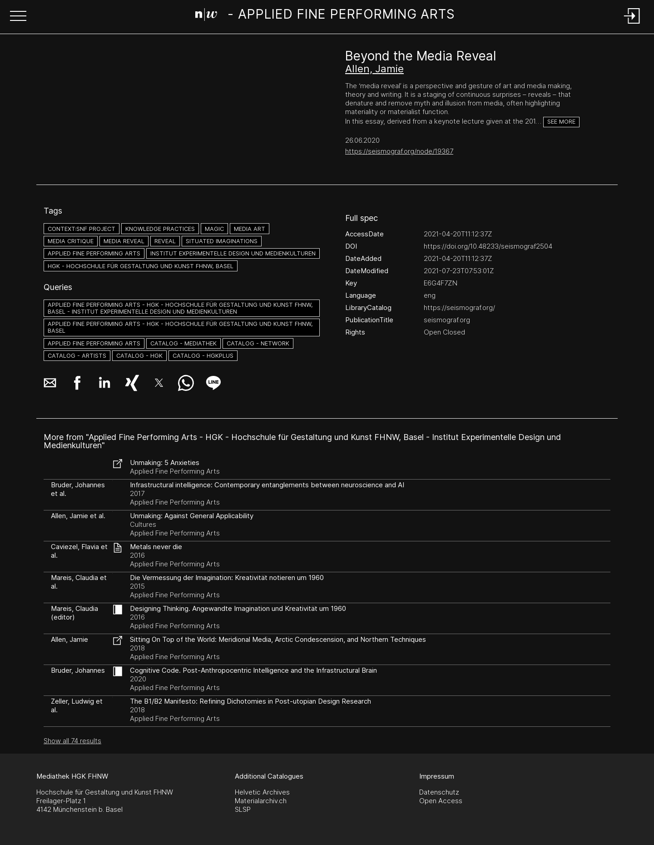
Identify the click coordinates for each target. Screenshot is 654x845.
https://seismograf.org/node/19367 (399, 151)
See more (561, 121)
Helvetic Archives (262, 792)
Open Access (440, 800)
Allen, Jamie (374, 69)
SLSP (243, 809)
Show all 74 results (72, 740)
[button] (18, 17)
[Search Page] (325, 16)
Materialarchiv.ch (261, 800)
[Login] (632, 24)
